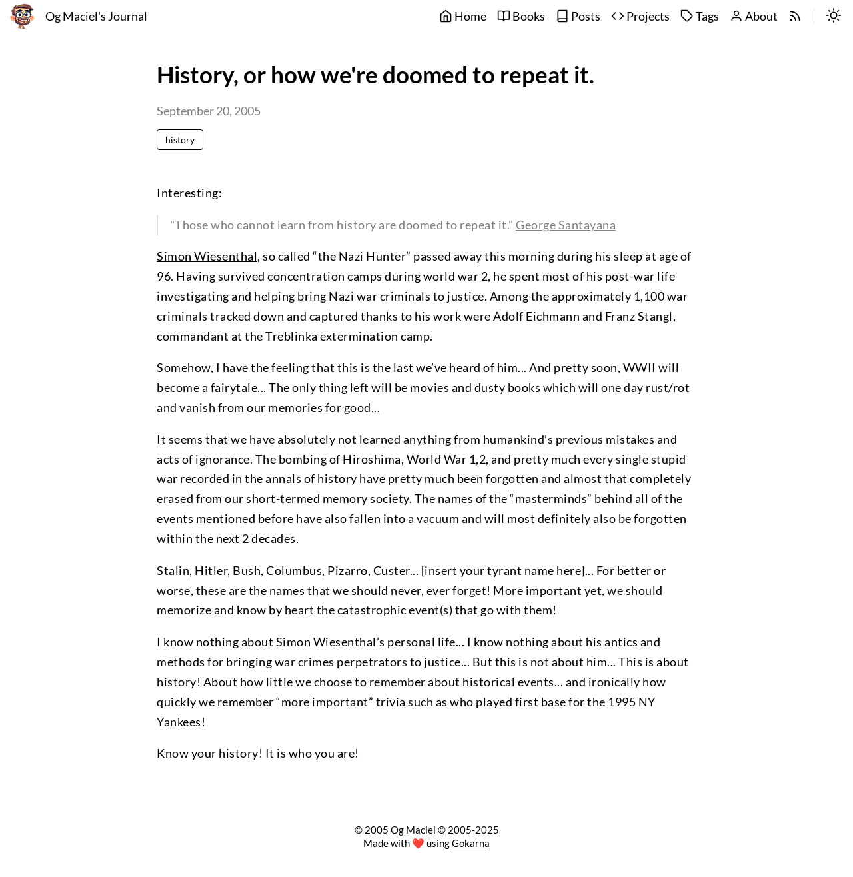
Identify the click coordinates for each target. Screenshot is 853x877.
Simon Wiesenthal (207, 256)
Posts (578, 16)
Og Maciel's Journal (96, 16)
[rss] (795, 16)
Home (462, 16)
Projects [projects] (640, 16)
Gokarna (471, 843)
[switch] (833, 16)
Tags (699, 16)
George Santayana (566, 225)
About (754, 16)
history (180, 139)
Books (521, 16)
